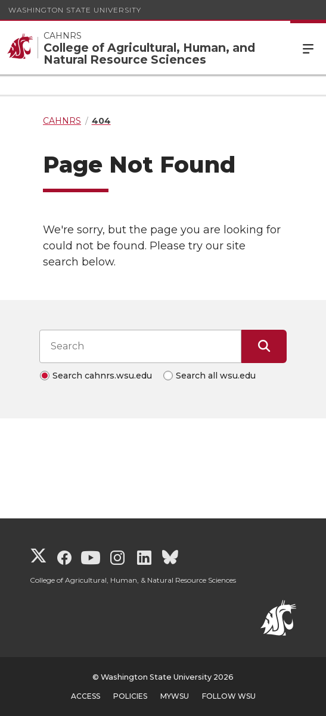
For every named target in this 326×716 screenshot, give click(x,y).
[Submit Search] (264, 346)
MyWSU (174, 696)
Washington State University (74, 9)
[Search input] (140, 346)
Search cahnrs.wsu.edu (102, 375)
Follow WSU (229, 696)
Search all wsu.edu (216, 375)
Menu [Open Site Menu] (308, 47)
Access (85, 696)
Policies (130, 696)
